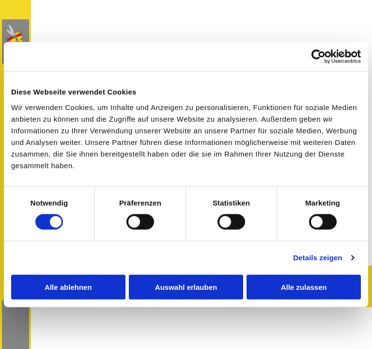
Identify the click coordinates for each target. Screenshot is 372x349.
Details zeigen (317, 258)
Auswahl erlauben (186, 287)
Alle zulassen (304, 287)
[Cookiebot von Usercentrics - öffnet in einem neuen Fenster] (318, 56)
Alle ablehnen (68, 287)
